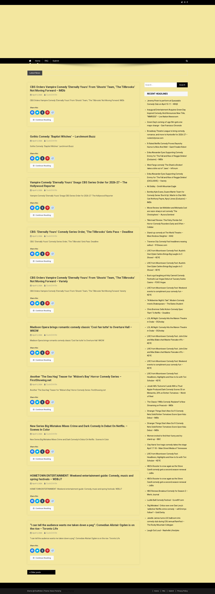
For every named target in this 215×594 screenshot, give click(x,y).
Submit (56, 61)
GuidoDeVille (51, 95)
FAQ (46, 61)
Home (37, 61)
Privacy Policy (182, 591)
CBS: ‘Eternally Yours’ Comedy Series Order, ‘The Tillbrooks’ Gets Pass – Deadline (81, 231)
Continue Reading (42, 120)
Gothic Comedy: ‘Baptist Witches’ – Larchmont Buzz (62, 136)
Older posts (36, 572)
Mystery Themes (68, 591)
